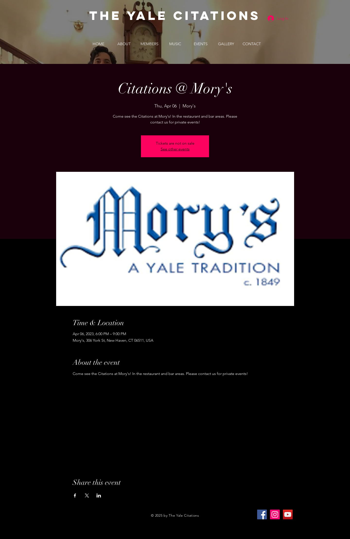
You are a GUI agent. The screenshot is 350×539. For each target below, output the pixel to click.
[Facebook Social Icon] (262, 514)
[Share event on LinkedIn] (98, 495)
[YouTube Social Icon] (288, 514)
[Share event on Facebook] (75, 495)
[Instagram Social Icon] (275, 514)
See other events (175, 149)
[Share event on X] (87, 495)
